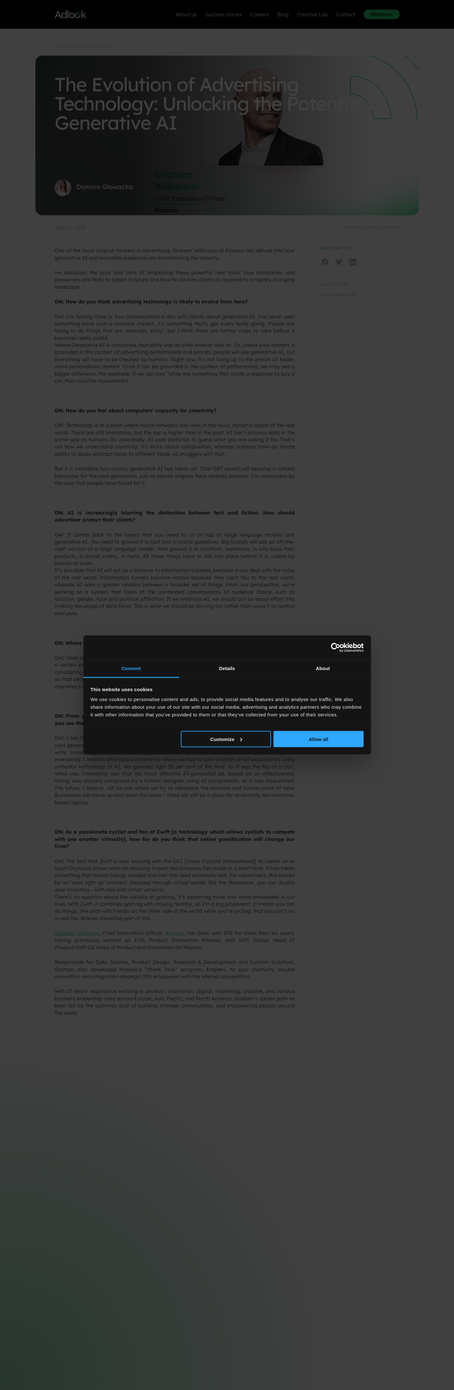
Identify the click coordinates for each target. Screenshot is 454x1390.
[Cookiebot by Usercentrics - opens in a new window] (336, 647)
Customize (226, 739)
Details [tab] (227, 668)
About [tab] (323, 668)
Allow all (318, 739)
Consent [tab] (131, 668)
